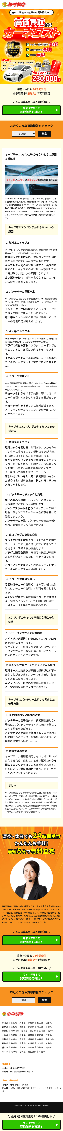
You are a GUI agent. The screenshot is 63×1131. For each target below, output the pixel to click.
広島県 (31, 1043)
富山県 (33, 1031)
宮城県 (31, 1023)
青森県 (14, 1023)
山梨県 (5, 1035)
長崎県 (49, 1047)
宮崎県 (22, 1052)
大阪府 (22, 1039)
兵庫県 (31, 1039)
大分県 (14, 1052)
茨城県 (14, 1027)
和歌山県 (50, 1039)
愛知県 (40, 1035)
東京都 (5, 1031)
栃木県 (22, 1027)
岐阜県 (22, 1035)
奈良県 (40, 1039)
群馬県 (31, 1027)
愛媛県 (14, 1047)
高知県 (22, 1047)
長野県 (14, 1035)
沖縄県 (42, 1052)
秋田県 (40, 1023)
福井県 (51, 1031)
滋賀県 (5, 1039)
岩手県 (22, 1023)
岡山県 (22, 1043)
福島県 (5, 1027)
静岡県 (31, 1035)
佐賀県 (40, 1047)
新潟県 (24, 1031)
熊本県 (5, 1052)
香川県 (5, 1047)
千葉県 (49, 1027)
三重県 (49, 1035)
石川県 (42, 1031)
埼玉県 (40, 1027)
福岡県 (31, 1047)
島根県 (14, 1043)
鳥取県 (5, 1043)
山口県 (40, 1043)
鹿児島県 (32, 1052)
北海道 (5, 1023)
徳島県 (49, 1043)
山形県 (49, 1023)
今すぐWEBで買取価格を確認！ (31, 110)
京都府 (14, 1039)
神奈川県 (15, 1031)
